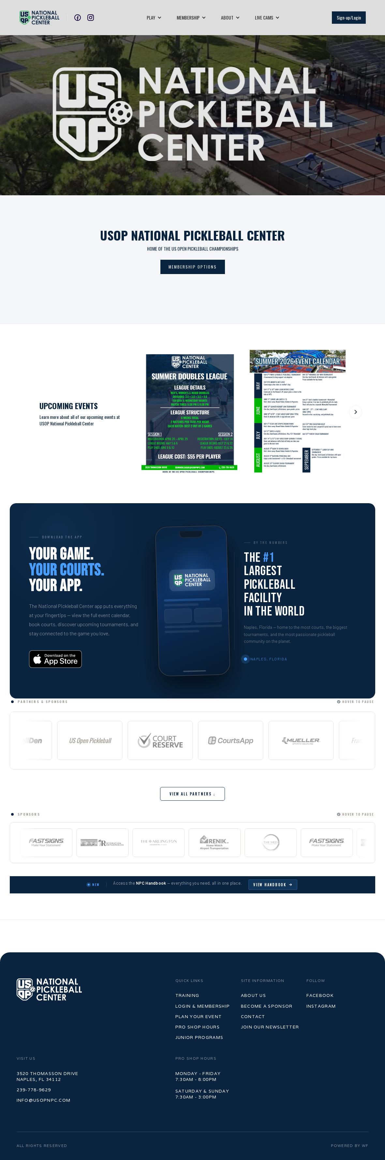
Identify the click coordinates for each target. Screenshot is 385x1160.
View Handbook (272, 884)
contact (253, 1016)
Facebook (319, 995)
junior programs (199, 1037)
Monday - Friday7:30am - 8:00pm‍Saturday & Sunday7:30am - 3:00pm (202, 1085)
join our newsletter (270, 1027)
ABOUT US (253, 995)
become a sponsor (267, 1006)
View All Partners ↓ (193, 793)
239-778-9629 (34, 1090)
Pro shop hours (197, 1027)
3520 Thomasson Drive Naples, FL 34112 (48, 1076)
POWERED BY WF (350, 1145)
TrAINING (187, 995)
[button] (154, 17)
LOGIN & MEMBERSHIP (202, 1006)
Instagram (321, 1006)
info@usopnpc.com (44, 1100)
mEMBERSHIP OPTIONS (193, 266)
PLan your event (198, 1016)
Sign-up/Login (349, 17)
